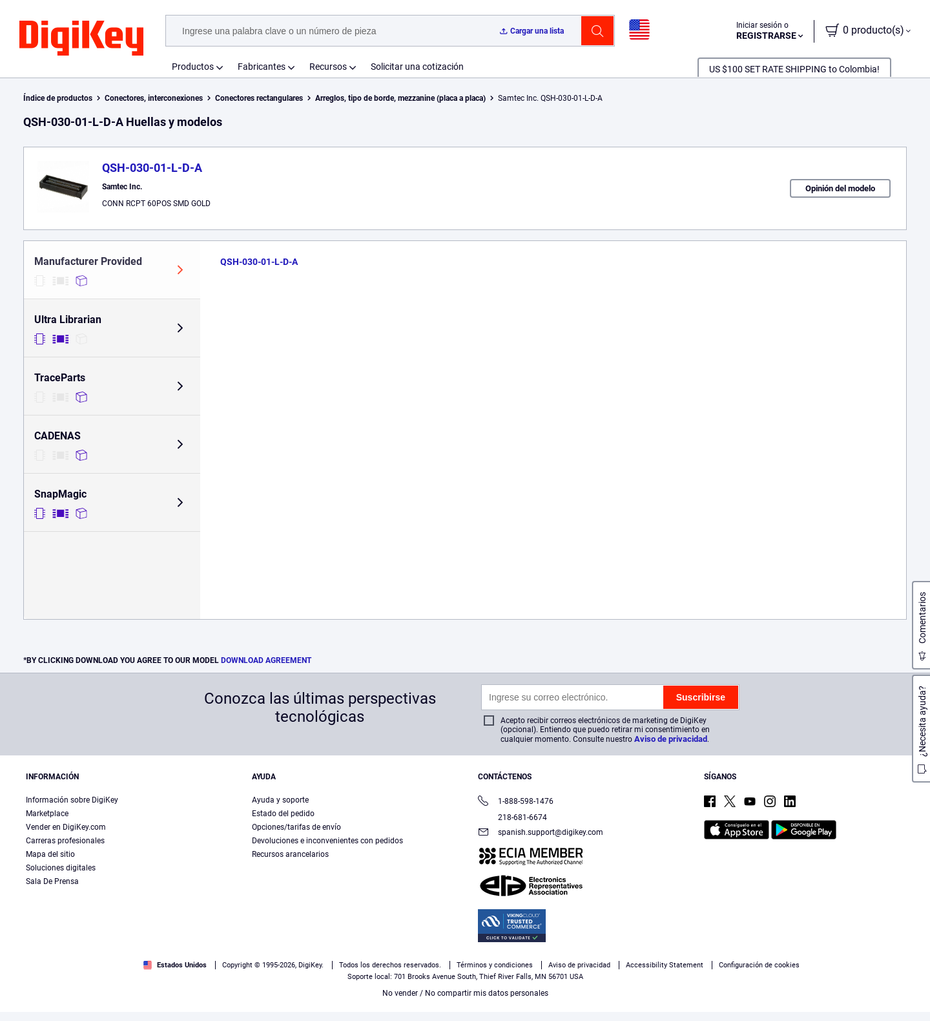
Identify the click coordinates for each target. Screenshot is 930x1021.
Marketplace (47, 813)
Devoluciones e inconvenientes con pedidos (327, 840)
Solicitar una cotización (417, 66)
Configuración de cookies (759, 965)
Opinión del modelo (840, 188)
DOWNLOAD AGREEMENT (266, 660)
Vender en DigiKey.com (66, 827)
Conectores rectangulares (259, 98)
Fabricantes (261, 66)
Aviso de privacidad (670, 739)
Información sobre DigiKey (72, 800)
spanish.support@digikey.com (540, 833)
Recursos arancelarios (290, 854)
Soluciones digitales (61, 867)
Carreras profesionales (65, 840)
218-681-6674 (512, 817)
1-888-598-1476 (515, 802)
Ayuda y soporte (280, 800)
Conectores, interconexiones (154, 98)
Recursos (328, 66)
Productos (193, 66)
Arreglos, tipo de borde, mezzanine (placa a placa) (400, 98)
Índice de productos (57, 98)
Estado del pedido (283, 813)
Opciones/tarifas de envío (296, 827)
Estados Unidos (175, 965)
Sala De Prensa (52, 881)
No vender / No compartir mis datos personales (465, 993)
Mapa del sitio (50, 854)
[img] (81, 39)
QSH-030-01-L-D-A (152, 167)
